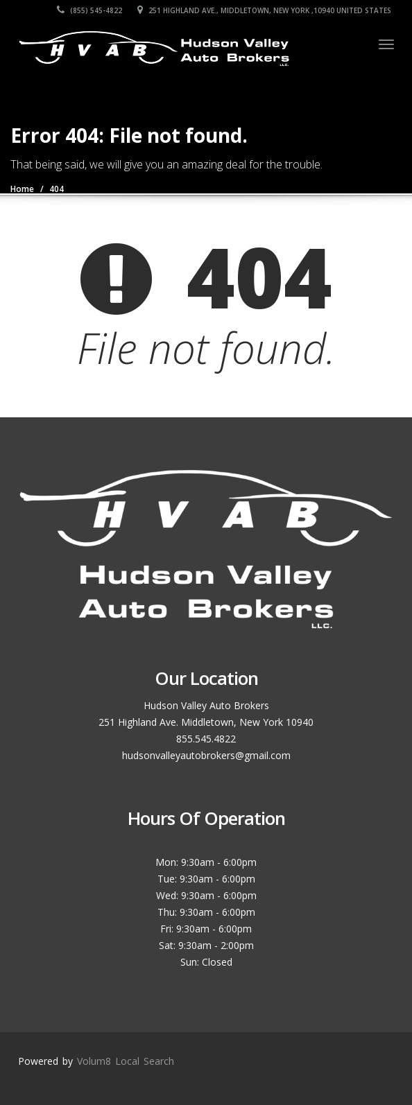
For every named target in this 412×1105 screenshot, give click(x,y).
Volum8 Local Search (125, 1061)
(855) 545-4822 (89, 10)
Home (22, 189)
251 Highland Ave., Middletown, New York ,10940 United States (264, 10)
